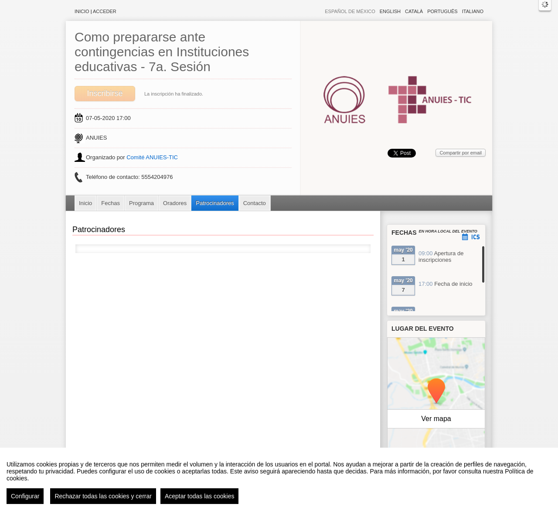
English (390, 11)
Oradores (175, 203)
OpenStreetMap (447, 464)
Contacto (254, 203)
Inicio (82, 11)
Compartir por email (460, 152)
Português (442, 11)
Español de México (350, 11)
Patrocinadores (215, 203)
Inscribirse (104, 93)
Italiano (472, 11)
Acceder (104, 11)
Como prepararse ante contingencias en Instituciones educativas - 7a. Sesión (162, 52)
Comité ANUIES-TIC (152, 157)
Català (414, 11)
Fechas (110, 203)
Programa (141, 203)
